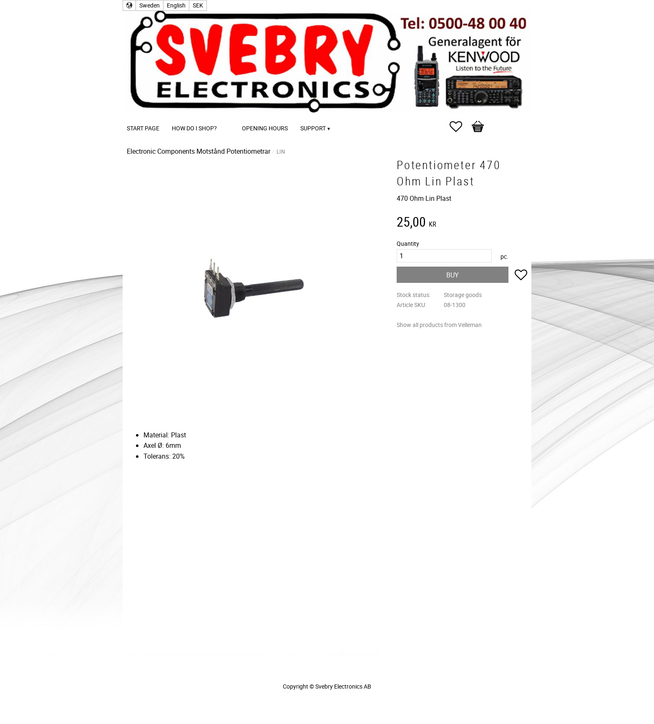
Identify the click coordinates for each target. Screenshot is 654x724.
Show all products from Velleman (439, 325)
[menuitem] (231, 116)
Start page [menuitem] (143, 128)
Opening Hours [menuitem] (265, 128)
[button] (460, 126)
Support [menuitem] (313, 128)
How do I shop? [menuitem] (194, 128)
